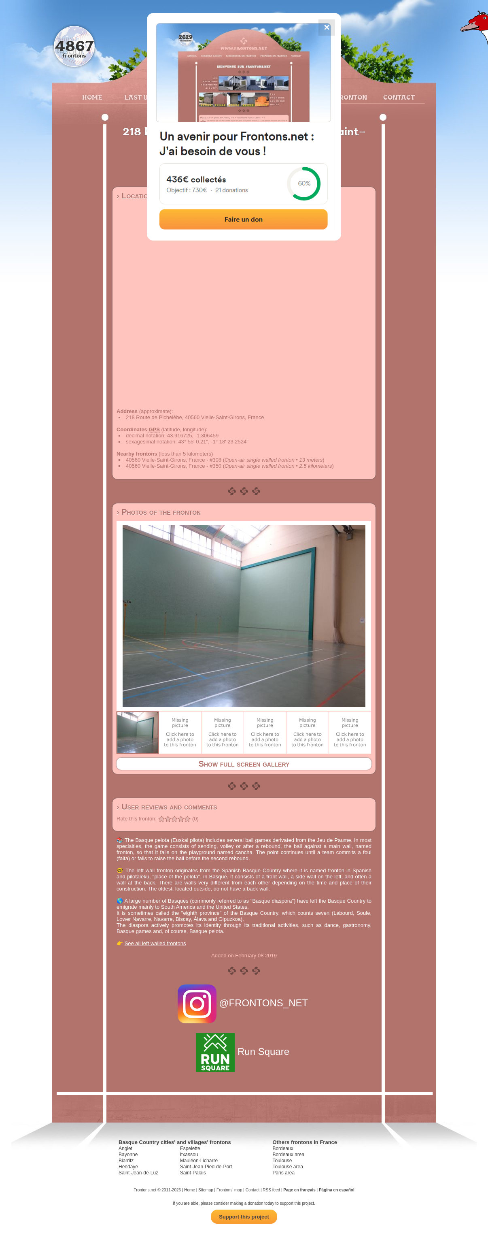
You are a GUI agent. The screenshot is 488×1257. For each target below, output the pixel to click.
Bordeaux (282, 1148)
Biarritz (126, 1160)
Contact (398, 97)
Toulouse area (287, 1167)
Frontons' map (229, 1190)
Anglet (125, 1148)
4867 (74, 45)
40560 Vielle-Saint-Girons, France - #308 (173, 460)
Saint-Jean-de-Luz (138, 1173)
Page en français (299, 1190)
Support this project (244, 1217)
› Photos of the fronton (159, 511)
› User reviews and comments (167, 806)
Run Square (244, 1051)
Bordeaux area (288, 1154)
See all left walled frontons (155, 943)
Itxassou (189, 1154)
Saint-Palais (193, 1173)
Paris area (283, 1173)
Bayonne (128, 1154)
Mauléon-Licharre (199, 1160)
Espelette (190, 1148)
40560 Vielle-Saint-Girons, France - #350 (173, 466)
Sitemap (205, 1190)
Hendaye (128, 1167)
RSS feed (271, 1190)
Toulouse (282, 1160)
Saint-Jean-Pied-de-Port (206, 1167)
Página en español (336, 1190)
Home (92, 97)
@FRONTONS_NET (244, 1002)
